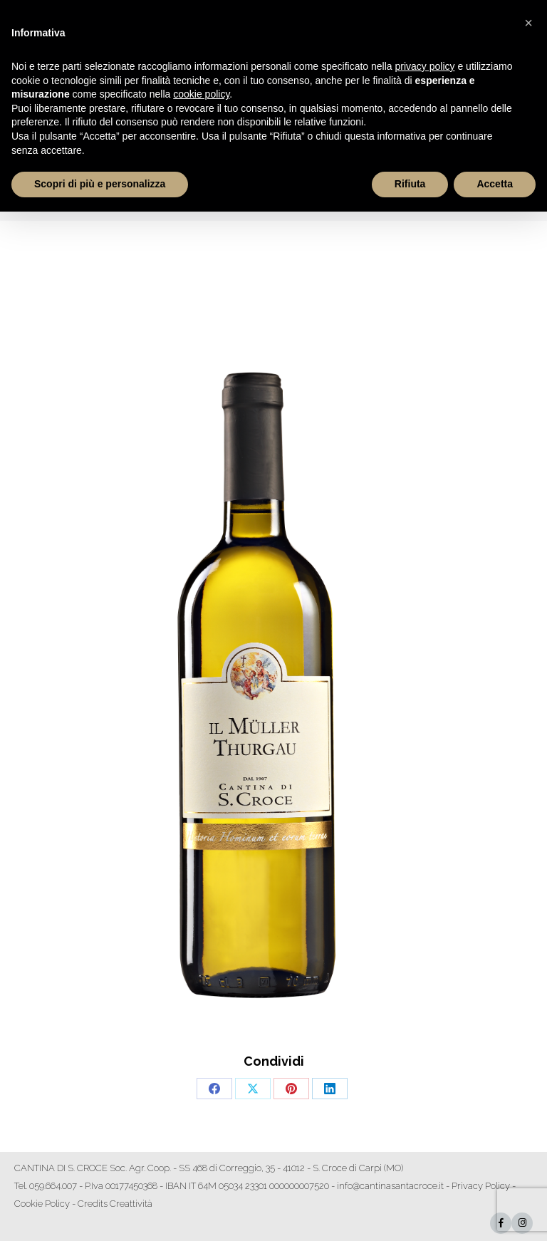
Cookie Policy (42, 1203)
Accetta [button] (494, 183)
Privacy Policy (481, 1185)
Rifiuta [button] (410, 183)
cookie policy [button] (201, 94)
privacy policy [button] (425, 66)
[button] (528, 22)
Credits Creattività (115, 1203)
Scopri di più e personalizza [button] (99, 183)
